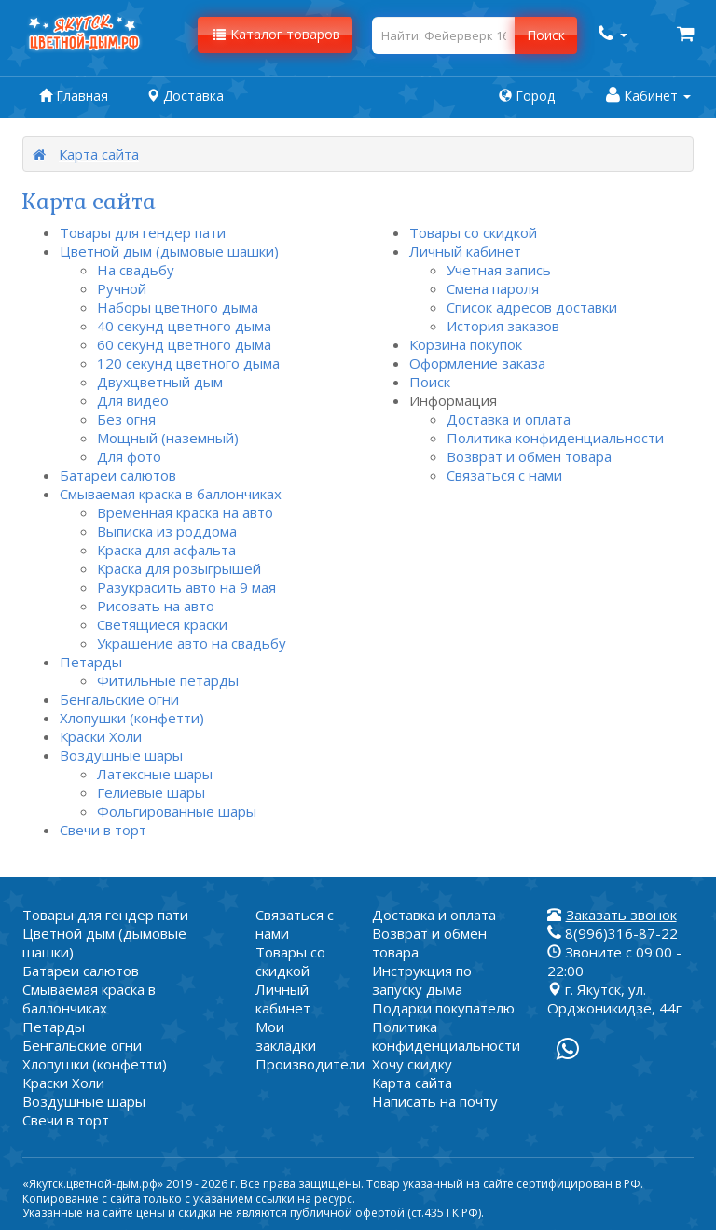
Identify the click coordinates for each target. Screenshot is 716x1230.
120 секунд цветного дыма (188, 363)
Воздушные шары (121, 755)
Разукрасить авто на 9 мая (186, 587)
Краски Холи (101, 736)
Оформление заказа (477, 363)
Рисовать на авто (155, 605)
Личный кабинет (465, 251)
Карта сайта (99, 154)
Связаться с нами (504, 475)
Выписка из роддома (167, 531)
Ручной (121, 288)
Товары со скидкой (473, 232)
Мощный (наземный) (168, 437)
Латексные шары (155, 773)
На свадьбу (135, 269)
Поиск (429, 381)
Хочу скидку (412, 1064)
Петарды (91, 661)
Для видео (133, 400)
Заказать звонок (621, 914)
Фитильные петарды (168, 680)
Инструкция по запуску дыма (422, 980)
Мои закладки (285, 1036)
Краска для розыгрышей (179, 568)
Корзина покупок (465, 344)
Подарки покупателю (443, 1008)
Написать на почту (435, 1101)
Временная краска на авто (185, 512)
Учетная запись (499, 269)
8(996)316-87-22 (612, 933)
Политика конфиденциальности (555, 437)
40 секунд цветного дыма (184, 325)
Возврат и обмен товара (529, 456)
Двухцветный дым (160, 381)
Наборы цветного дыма (177, 307)
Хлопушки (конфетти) (132, 717)
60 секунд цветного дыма (184, 344)
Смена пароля (493, 288)
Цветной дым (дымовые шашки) (169, 251)
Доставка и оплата (509, 419)
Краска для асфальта (166, 549)
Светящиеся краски (162, 624)
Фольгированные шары (176, 811)
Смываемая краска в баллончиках (171, 493)
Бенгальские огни (119, 699)
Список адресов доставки (532, 307)
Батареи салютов (118, 475)
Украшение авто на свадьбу (191, 643)
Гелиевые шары (151, 792)
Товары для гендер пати (143, 232)
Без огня (126, 419)
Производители (310, 1064)
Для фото (129, 456)
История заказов (503, 325)
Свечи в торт (103, 829)
